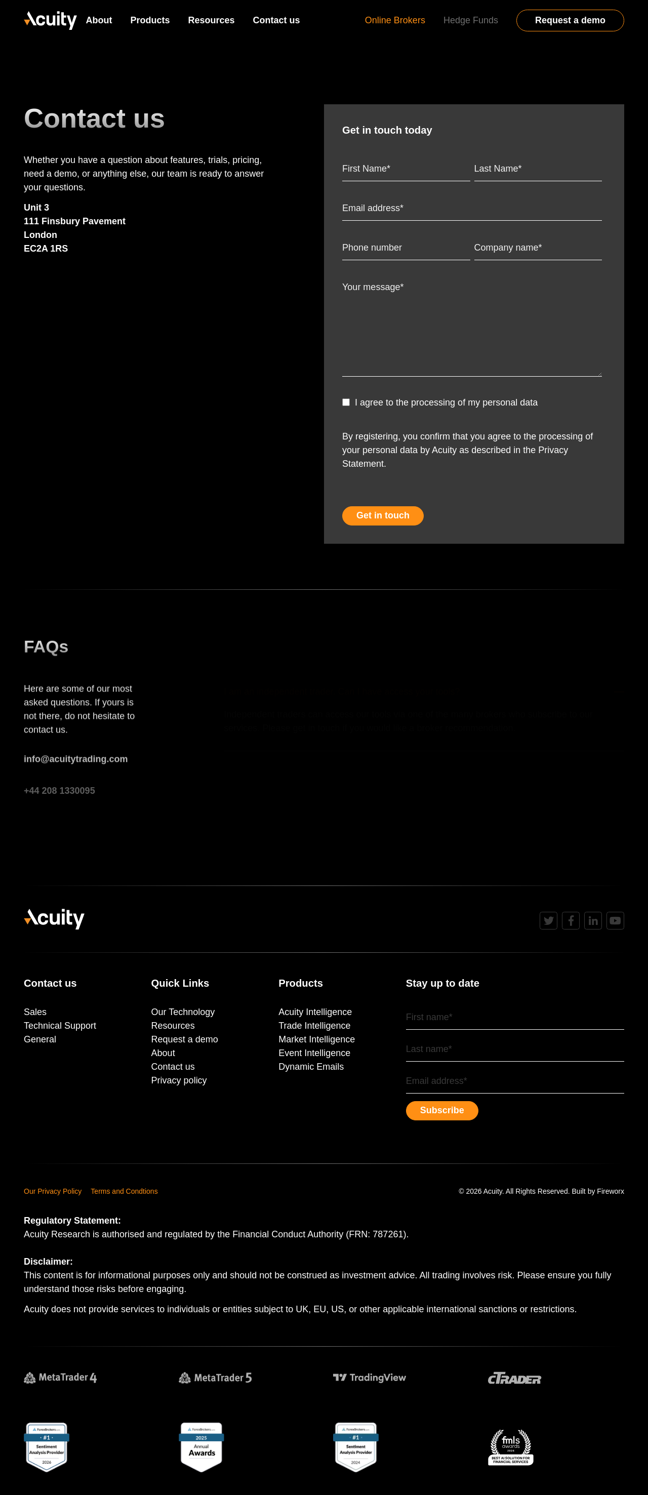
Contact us (276, 20)
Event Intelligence (314, 1053)
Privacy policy (179, 1080)
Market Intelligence (316, 1039)
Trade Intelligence (314, 1026)
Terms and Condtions (124, 1191)
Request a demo (570, 20)
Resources (211, 20)
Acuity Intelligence (315, 1012)
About (99, 20)
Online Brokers (395, 20)
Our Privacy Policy (53, 1191)
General (40, 1039)
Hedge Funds (470, 20)
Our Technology (183, 1012)
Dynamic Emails (311, 1067)
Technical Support (60, 1026)
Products (150, 20)
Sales (35, 1012)
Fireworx (610, 1191)
